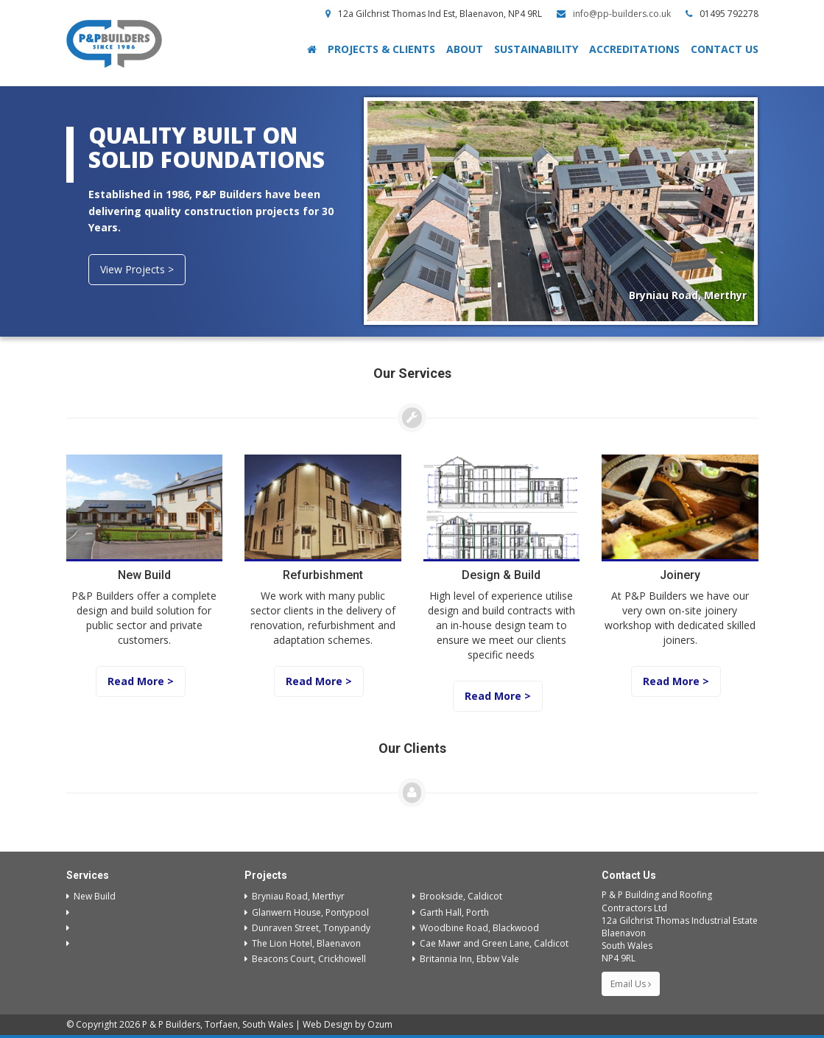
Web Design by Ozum (347, 1024)
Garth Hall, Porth (450, 912)
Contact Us (724, 49)
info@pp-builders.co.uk (622, 13)
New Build (91, 896)
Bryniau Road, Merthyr (294, 896)
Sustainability (536, 49)
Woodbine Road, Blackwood (475, 928)
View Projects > (137, 269)
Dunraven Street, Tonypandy (307, 928)
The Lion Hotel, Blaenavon (302, 943)
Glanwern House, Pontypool (306, 912)
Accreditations (634, 49)
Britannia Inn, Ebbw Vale (465, 959)
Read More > (141, 681)
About (464, 49)
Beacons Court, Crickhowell (305, 959)
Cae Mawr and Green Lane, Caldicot (490, 943)
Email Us (630, 984)
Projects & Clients (381, 49)
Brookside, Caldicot (457, 896)
